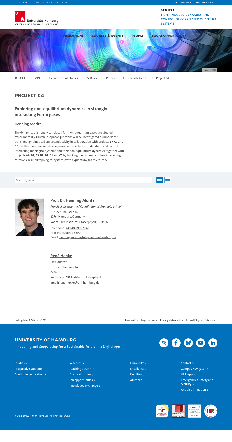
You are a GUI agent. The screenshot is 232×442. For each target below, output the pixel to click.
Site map (210, 332)
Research (43, 35)
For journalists (24, 2)
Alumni (135, 392)
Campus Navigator (193, 380)
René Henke (61, 267)
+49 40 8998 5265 (77, 240)
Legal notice (148, 332)
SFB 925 (21, 35)
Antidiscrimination (193, 401)
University (137, 375)
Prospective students (28, 380)
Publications (72, 35)
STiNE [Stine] (64, 2)
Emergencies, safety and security (197, 394)
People (138, 35)
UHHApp (187, 386)
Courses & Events (108, 35)
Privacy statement (170, 332)
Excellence (137, 380)
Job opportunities (81, 392)
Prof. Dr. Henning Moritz (72, 212)
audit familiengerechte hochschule (162, 421)
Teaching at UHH (80, 380)
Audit (175, 417)
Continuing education (29, 386)
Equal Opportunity (169, 35)
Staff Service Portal (47, 2)
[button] (194, 2)
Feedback (130, 332)
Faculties (136, 386)
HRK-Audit (193, 417)
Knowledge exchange (83, 397)
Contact (186, 375)
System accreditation (210, 419)
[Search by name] (83, 191)
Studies (20, 375)
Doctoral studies (80, 386)
